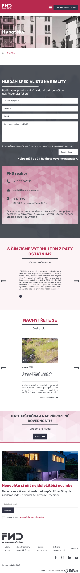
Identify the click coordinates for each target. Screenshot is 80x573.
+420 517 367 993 (19, 176)
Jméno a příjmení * (12, 95)
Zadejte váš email (10, 499)
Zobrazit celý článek (48, 393)
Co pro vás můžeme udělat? (16, 119)
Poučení (74, 544)
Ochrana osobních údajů (11, 560)
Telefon (7, 103)
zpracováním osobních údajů (31, 512)
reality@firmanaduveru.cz (23, 185)
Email (6, 111)
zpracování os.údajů (63, 141)
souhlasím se (12, 512)
